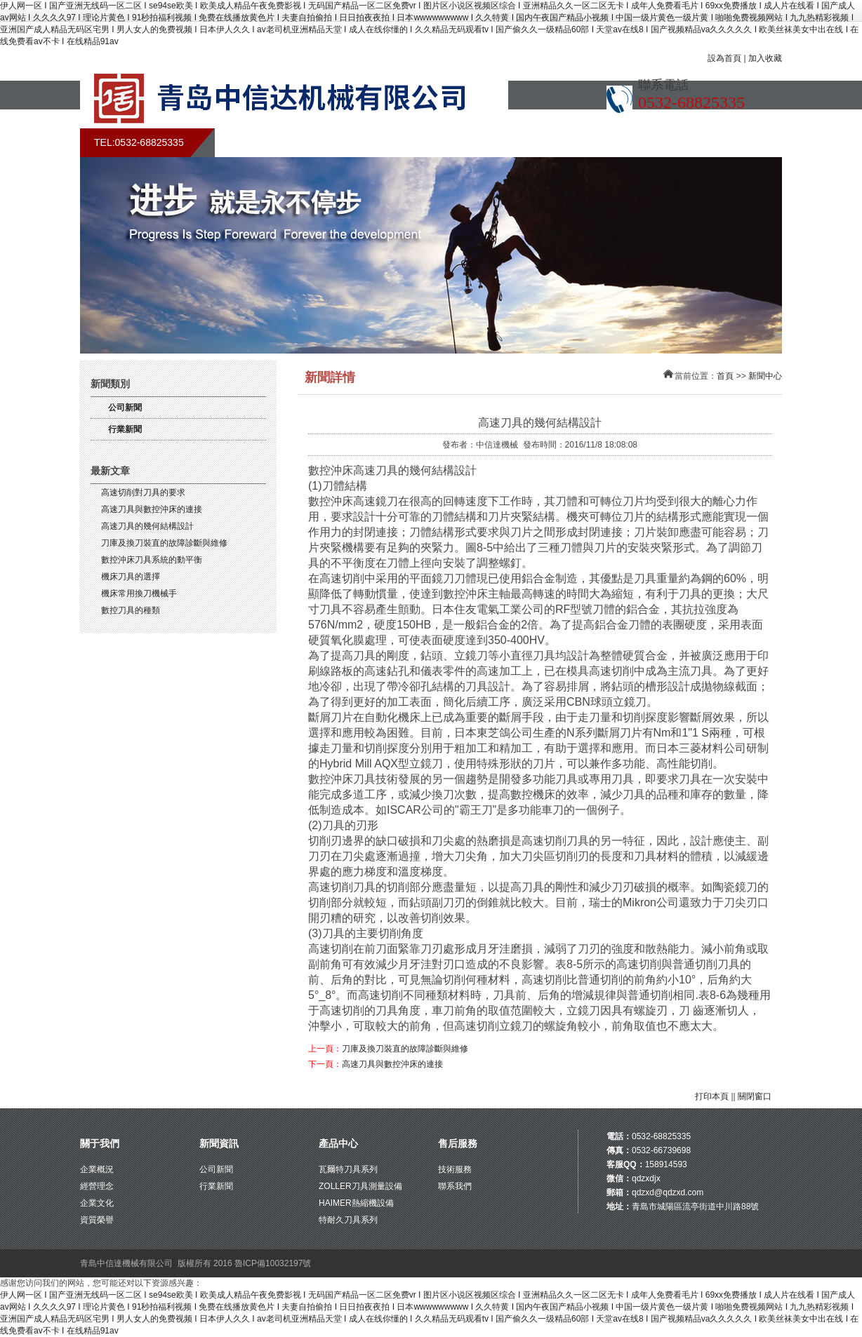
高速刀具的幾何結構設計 (147, 526)
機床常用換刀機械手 (139, 593)
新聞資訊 (219, 1143)
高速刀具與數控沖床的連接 (151, 509)
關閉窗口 (754, 1096)
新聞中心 (399, 143)
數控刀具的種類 (130, 610)
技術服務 (455, 1169)
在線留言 (620, 143)
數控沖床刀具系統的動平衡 (151, 560)
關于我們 (326, 143)
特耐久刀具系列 (348, 1220)
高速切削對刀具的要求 (143, 492)
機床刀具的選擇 (130, 577)
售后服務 (547, 143)
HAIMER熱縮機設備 (356, 1203)
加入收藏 (765, 58)
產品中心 (338, 1143)
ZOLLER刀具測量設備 (360, 1186)
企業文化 (97, 1203)
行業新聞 (125, 429)
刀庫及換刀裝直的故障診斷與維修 (164, 543)
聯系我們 (694, 143)
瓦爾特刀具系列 (348, 1169)
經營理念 (97, 1186)
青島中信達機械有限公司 (126, 1263)
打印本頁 (712, 1096)
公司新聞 (125, 407)
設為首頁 (724, 58)
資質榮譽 (97, 1220)
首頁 (252, 143)
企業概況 (97, 1169)
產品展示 (473, 143)
